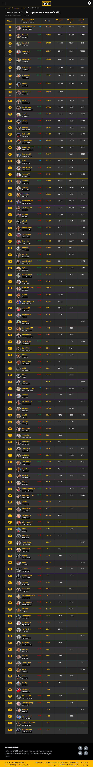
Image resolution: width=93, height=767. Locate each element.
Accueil (7, 8)
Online (25, 8)
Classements (16, 8)
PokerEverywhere (17, 762)
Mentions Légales (23, 765)
